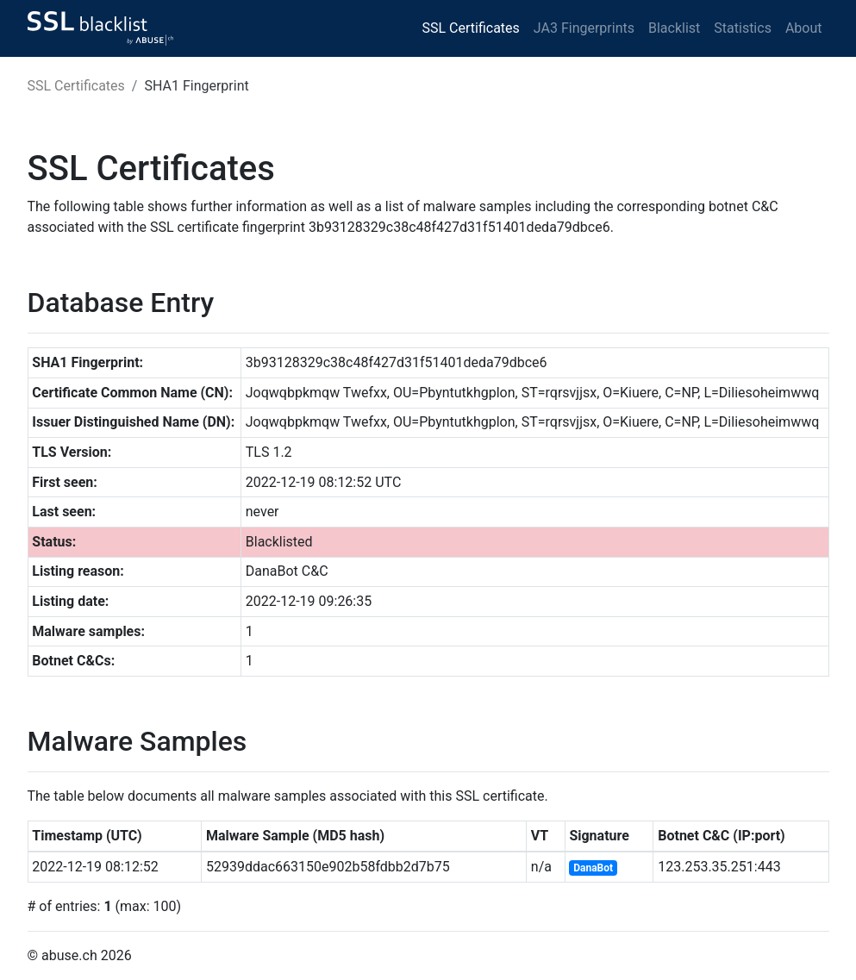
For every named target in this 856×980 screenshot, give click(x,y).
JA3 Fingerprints (584, 28)
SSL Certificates (471, 28)
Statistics (743, 28)
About (803, 28)
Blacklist (674, 28)
